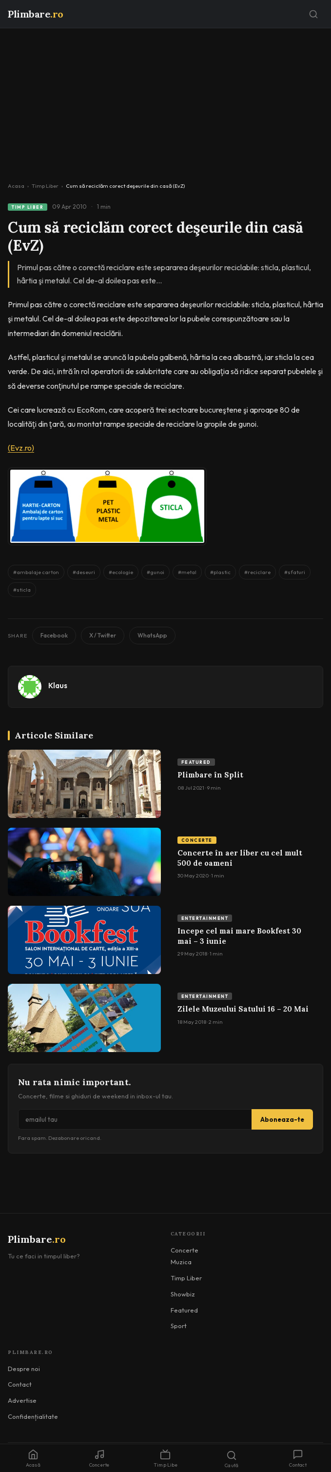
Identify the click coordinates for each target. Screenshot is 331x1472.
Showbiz (183, 1294)
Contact (20, 1384)
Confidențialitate (33, 1416)
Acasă (33, 1458)
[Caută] (313, 14)
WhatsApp (152, 635)
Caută (231, 1459)
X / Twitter (102, 635)
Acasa (16, 185)
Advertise (22, 1400)
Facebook (54, 635)
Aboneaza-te (282, 1119)
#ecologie (121, 572)
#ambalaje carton (36, 572)
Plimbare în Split (210, 774)
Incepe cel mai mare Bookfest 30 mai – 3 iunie (239, 935)
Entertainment (205, 918)
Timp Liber (45, 185)
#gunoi (155, 572)
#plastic (220, 572)
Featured (196, 762)
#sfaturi (294, 572)
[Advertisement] (165, 101)
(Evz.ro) (21, 448)
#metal (187, 572)
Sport (179, 1326)
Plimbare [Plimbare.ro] (35, 14)
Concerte (197, 840)
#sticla (22, 589)
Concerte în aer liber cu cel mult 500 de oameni (239, 857)
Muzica (181, 1262)
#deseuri (84, 572)
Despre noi (24, 1369)
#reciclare (257, 572)
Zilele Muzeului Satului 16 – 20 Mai (243, 1009)
